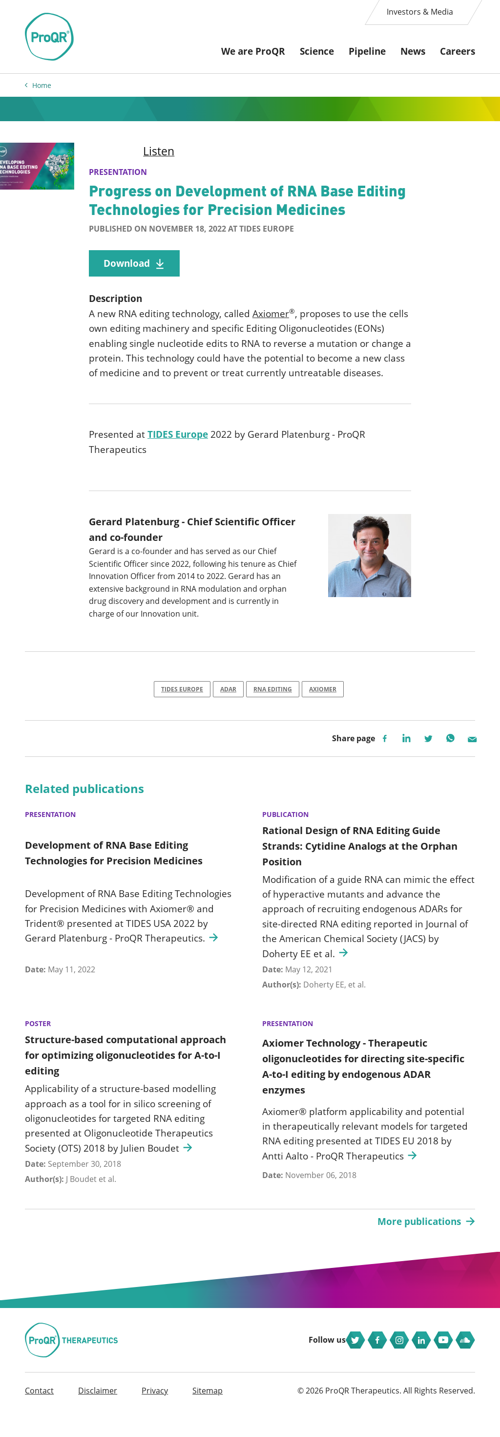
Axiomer (270, 318)
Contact (39, 1418)
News (412, 51)
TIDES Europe (177, 442)
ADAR (228, 699)
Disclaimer (97, 1418)
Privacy (155, 1418)
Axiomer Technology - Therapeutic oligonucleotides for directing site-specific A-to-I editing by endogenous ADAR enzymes (363, 1079)
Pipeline (367, 51)
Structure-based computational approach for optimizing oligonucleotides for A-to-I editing (125, 1068)
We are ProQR (253, 51)
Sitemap (207, 1418)
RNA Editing (272, 699)
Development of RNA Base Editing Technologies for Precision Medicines (114, 865)
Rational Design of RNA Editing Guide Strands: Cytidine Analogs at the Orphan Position (360, 858)
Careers (457, 51)
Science (317, 51)
